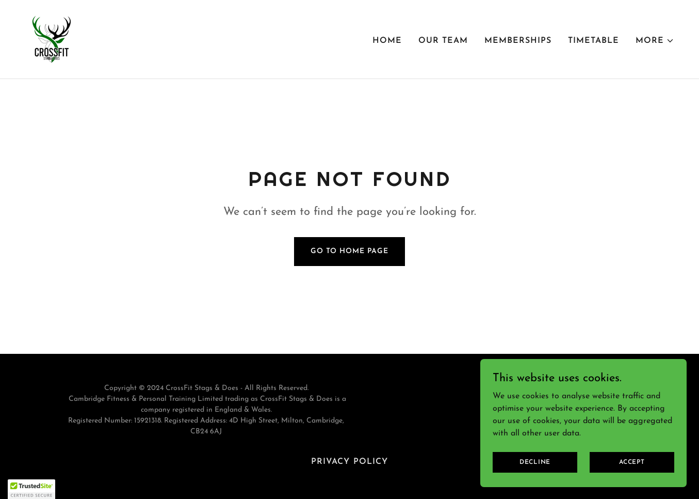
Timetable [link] (593, 41)
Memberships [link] (517, 41)
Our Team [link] (443, 41)
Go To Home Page (349, 251)
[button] (655, 41)
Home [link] (387, 41)
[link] (51, 39)
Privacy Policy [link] (349, 462)
